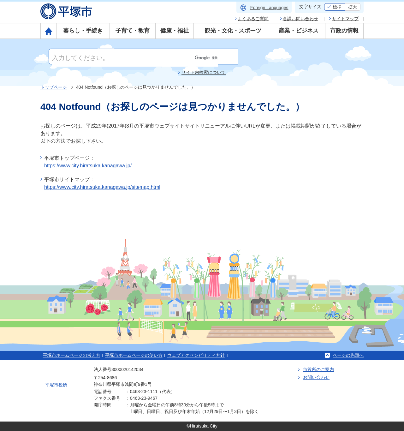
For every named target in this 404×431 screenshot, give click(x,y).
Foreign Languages (269, 7)
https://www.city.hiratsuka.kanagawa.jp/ (88, 165)
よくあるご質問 (253, 18)
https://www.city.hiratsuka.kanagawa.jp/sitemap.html (102, 187)
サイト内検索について (203, 72)
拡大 (352, 6)
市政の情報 (344, 30)
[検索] (135, 58)
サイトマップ (345, 18)
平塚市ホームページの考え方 (71, 355)
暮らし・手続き (83, 30)
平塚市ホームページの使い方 (134, 355)
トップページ (53, 87)
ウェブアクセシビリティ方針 (196, 355)
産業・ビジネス (298, 30)
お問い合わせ (316, 377)
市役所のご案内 (318, 369)
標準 (337, 6)
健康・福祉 (174, 30)
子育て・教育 (133, 30)
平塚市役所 (56, 384)
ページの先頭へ (348, 355)
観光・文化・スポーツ (233, 30)
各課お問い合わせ (300, 18)
